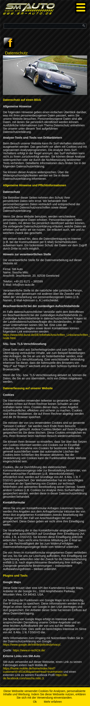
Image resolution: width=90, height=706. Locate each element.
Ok (35, 701)
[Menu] (80, 7)
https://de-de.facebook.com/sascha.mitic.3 (35, 676)
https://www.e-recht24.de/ (29, 650)
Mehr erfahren (53, 701)
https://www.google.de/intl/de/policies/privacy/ (31, 644)
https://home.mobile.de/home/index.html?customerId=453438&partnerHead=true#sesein (33, 670)
